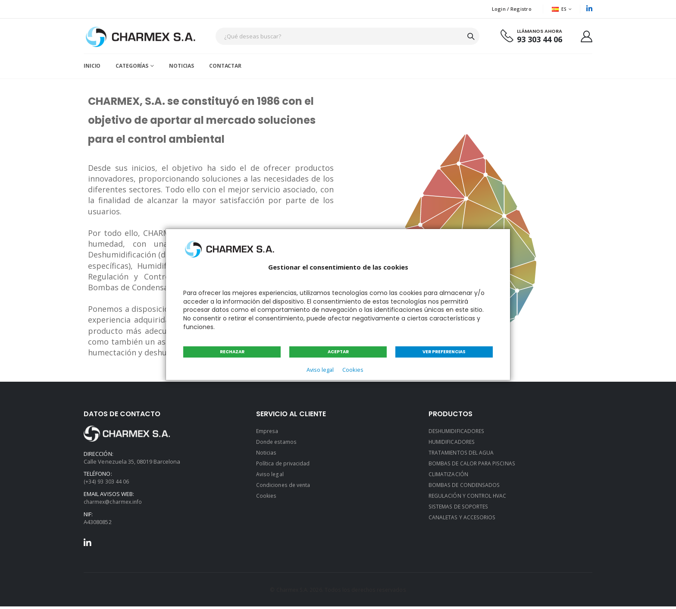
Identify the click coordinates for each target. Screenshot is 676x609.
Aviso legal (319, 370)
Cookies (353, 370)
